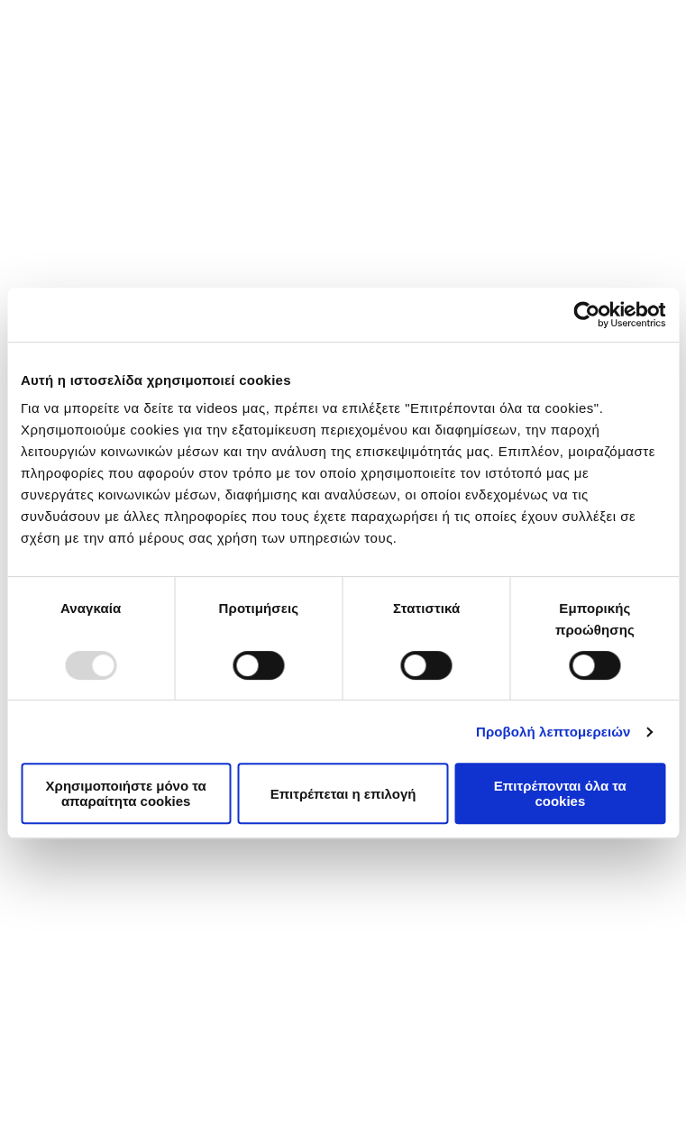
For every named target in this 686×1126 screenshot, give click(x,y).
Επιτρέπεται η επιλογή (343, 793)
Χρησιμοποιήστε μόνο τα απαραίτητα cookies (126, 793)
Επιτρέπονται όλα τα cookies (560, 793)
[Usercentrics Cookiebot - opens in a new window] (586, 314)
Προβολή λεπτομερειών (553, 731)
